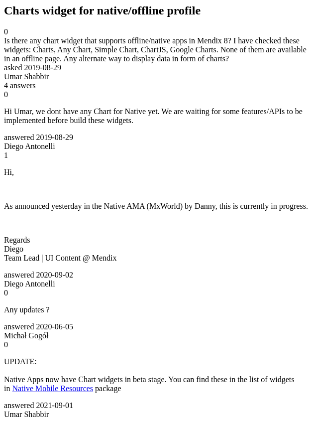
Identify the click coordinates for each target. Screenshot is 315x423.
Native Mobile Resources (52, 388)
